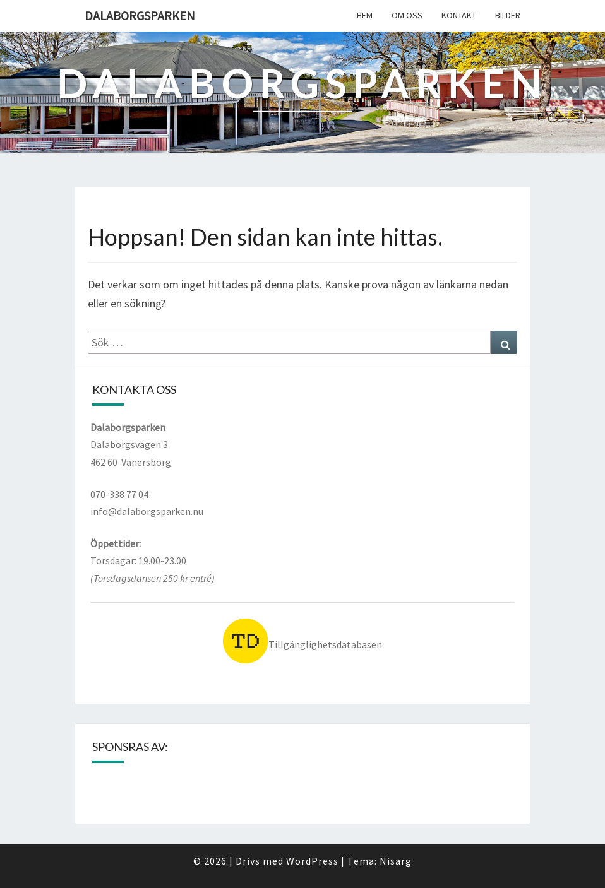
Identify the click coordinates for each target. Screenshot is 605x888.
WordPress (312, 861)
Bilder (507, 15)
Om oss (407, 15)
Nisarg (396, 861)
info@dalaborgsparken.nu (146, 511)
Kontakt (458, 15)
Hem (365, 15)
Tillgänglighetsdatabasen (302, 644)
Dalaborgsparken (140, 15)
